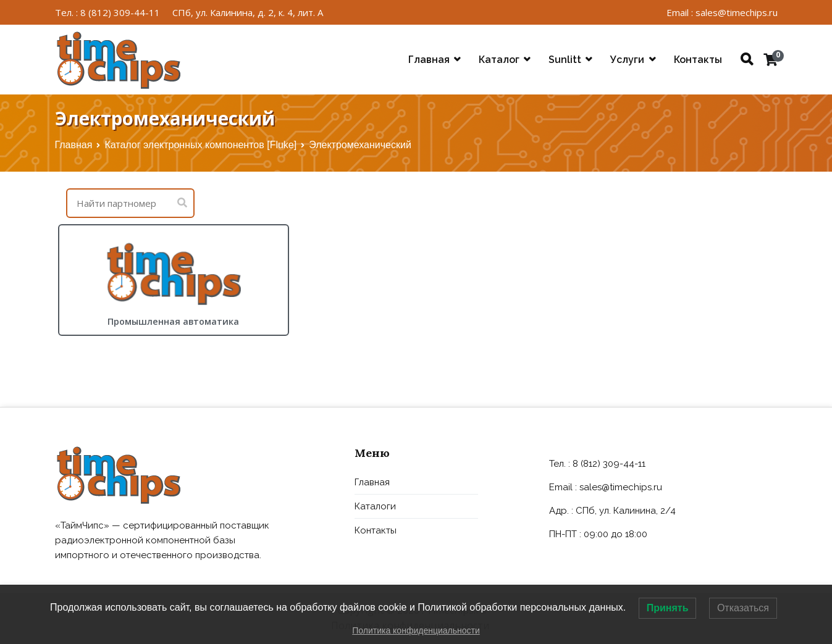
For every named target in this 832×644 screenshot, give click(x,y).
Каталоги (375, 506)
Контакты (698, 59)
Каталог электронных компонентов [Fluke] (200, 145)
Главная (429, 59)
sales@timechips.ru (620, 487)
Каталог (499, 59)
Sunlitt (564, 59)
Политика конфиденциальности (416, 630)
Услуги (627, 59)
